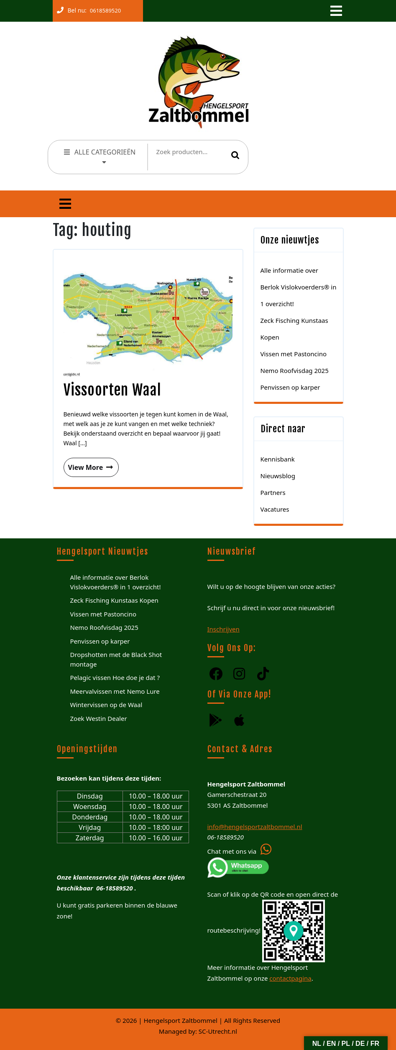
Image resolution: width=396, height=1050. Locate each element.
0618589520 (104, 8)
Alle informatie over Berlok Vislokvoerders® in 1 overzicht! (299, 287)
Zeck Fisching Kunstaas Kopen (114, 600)
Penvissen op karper (290, 387)
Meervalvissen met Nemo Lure (115, 691)
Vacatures (275, 509)
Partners (273, 492)
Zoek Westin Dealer (98, 718)
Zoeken (235, 155)
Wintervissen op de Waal (106, 704)
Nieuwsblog (278, 476)
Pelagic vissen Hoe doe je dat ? (115, 677)
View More (89, 465)
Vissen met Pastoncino (294, 354)
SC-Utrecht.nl (218, 1031)
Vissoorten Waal (112, 390)
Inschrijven (223, 629)
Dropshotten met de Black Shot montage (116, 659)
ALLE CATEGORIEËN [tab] (99, 155)
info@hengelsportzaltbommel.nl (254, 826)
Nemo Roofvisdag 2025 (295, 370)
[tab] (335, 11)
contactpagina (290, 978)
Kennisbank (278, 459)
